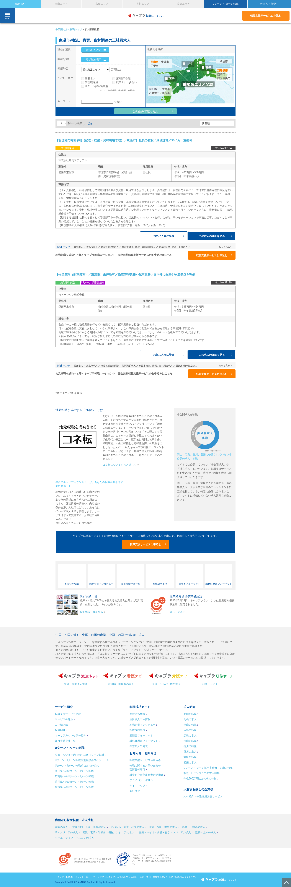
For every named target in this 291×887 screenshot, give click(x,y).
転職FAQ (60, 730)
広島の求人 (190, 735)
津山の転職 (190, 724)
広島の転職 (190, 730)
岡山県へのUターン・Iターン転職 (74, 770)
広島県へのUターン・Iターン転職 (74, 776)
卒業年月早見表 (139, 746)
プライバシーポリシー (143, 780)
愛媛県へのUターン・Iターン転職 (74, 787)
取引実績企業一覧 (65, 740)
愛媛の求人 (190, 762)
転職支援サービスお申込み (145, 760)
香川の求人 (190, 751)
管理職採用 (91, 82)
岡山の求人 (190, 719)
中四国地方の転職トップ (68, 29)
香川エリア (142, 3)
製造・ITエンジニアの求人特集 (202, 773)
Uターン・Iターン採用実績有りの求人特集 (208, 767)
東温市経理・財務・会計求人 (173, 247)
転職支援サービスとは (68, 713)
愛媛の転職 (190, 757)
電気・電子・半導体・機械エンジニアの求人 (108, 832)
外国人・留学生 (269, 3)
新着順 (206, 123)
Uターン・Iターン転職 (225, 3)
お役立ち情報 (137, 713)
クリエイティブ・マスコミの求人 (74, 837)
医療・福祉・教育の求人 (163, 827)
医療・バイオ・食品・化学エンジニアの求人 (165, 832)
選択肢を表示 (94, 49)
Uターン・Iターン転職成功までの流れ (77, 765)
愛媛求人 (78, 247)
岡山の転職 (190, 713)
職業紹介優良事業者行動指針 (146, 774)
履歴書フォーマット (141, 735)
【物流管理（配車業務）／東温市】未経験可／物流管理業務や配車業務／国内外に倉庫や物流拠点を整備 (125, 274)
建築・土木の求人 (205, 832)
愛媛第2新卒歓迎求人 (186, 365)
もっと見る (224, 247)
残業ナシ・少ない (126, 82)
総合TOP (20, 3)
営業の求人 (61, 827)
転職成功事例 (137, 730)
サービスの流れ (64, 719)
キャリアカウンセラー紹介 (70, 735)
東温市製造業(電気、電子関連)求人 (118, 365)
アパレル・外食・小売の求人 (127, 827)
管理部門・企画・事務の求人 (89, 827)
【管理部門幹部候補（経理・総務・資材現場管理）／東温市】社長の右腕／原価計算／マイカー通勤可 (123, 140)
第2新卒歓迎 (123, 78)
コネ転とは (61, 724)
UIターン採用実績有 (96, 86)
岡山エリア (61, 3)
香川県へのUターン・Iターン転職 (74, 781)
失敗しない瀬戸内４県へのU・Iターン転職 (79, 754)
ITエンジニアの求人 (66, 832)
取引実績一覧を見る (91, 611)
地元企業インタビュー (143, 724)
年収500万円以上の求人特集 (200, 778)
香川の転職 (190, 746)
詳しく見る (176, 611)
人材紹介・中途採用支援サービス (203, 796)
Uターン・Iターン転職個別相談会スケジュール (82, 760)
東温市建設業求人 (110, 247)
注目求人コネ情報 (140, 719)
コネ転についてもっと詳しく (119, 464)
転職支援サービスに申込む (265, 15)
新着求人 (90, 78)
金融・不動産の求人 (193, 827)
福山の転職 (190, 740)
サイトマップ (137, 785)
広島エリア (101, 3)
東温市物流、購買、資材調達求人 (138, 247)
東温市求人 (91, 247)
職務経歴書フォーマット (144, 740)
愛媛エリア (183, 3)
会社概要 (135, 790)
